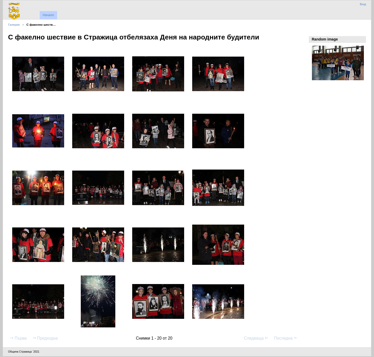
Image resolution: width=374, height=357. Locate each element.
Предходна (45, 338)
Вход (363, 4)
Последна (286, 338)
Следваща (256, 338)
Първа (18, 338)
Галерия (14, 24)
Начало (48, 15)
